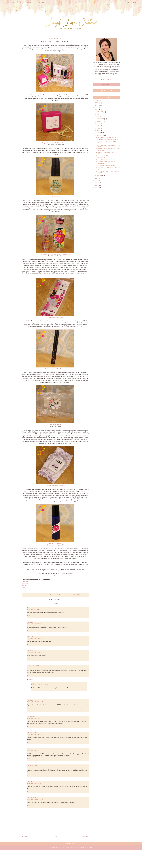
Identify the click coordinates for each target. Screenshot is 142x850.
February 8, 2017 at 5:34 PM (35, 718)
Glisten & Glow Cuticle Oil (55, 543)
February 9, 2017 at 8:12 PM (35, 783)
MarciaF (29, 781)
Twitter (24, 585)
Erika (28, 608)
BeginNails (30, 716)
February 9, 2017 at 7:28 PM (35, 767)
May (98, 128)
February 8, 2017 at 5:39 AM (35, 624)
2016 (97, 178)
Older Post (85, 836)
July (98, 123)
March (99, 132)
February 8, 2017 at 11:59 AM (35, 667)
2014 (97, 182)
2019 (97, 105)
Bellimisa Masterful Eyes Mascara (55, 369)
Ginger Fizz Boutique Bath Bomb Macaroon (55, 143)
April (99, 130)
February (100, 135)
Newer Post (25, 836)
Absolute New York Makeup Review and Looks (106, 152)
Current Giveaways (15, 2)
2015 (97, 180)
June (98, 126)
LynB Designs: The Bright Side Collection (107, 139)
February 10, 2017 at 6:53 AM (35, 799)
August (99, 121)
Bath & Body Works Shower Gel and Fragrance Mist (55, 254)
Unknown (30, 622)
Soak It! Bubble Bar (55, 424)
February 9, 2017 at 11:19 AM (35, 750)
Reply (28, 615)
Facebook (25, 581)
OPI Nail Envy (55, 196)
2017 (97, 110)
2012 (97, 187)
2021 (97, 100)
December (100, 112)
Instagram (25, 583)
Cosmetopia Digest (33, 665)
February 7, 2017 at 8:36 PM (34, 609)
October (100, 116)
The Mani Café (31, 798)
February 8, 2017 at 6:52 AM (35, 638)
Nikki (28, 749)
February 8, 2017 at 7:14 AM (34, 652)
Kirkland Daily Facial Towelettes (55, 485)
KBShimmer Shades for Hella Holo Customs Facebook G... (108, 149)
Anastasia (30, 636)
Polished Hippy (32, 765)
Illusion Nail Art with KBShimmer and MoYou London (108, 145)
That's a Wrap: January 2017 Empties (106, 159)
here (50, 374)
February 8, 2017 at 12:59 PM (35, 701)
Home (3, 2)
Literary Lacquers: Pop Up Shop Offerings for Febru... (107, 171)
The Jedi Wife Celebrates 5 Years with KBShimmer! (106, 162)
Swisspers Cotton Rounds (55, 317)
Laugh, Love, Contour (60, 847)
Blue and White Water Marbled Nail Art (106, 165)
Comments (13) (77, 594)
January (99, 175)
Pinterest (24, 587)
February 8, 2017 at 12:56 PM (39, 684)
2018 (97, 107)
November (100, 114)
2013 (97, 185)
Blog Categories (42, 2)
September (100, 119)
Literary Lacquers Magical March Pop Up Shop (107, 142)
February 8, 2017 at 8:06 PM (35, 734)
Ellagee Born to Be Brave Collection (106, 137)
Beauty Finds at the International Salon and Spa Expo (108, 168)
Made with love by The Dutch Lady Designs (79, 847)
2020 (97, 103)
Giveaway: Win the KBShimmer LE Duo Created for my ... (106, 156)
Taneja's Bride (31, 732)
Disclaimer (29, 2)
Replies (30, 679)
